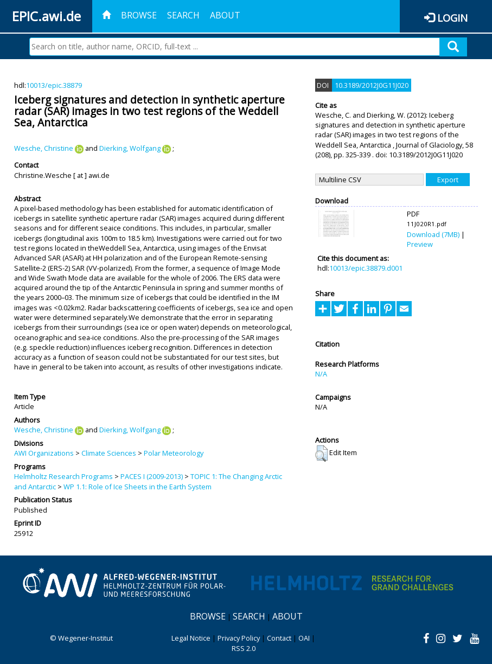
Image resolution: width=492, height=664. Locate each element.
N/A (321, 374)
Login (452, 17)
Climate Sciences (108, 453)
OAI (304, 638)
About (225, 15)
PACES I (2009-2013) (151, 476)
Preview (420, 244)
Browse (139, 15)
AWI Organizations (44, 453)
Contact (279, 638)
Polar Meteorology (173, 453)
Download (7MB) (433, 234)
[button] (321, 453)
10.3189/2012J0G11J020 (371, 85)
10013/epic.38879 (54, 85)
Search (183, 15)
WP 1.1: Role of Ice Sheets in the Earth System (137, 486)
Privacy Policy (239, 638)
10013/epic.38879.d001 (365, 268)
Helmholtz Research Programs (63, 476)
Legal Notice (190, 638)
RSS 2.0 (243, 648)
